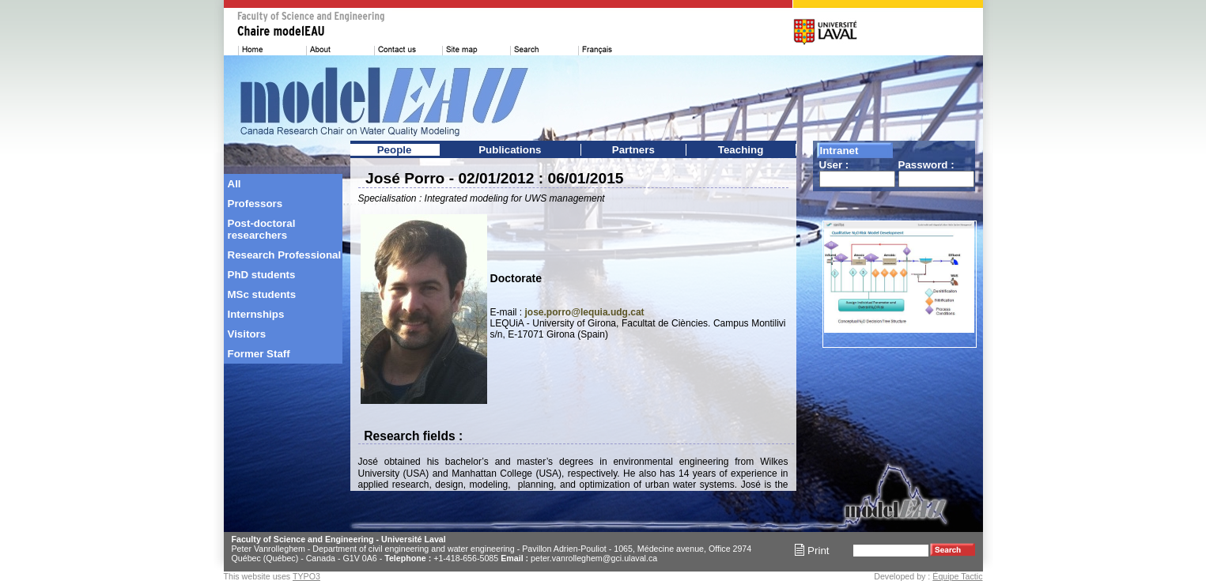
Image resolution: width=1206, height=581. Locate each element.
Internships (256, 314)
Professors (255, 203)
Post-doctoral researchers (262, 229)
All (234, 184)
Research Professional (285, 255)
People (394, 150)
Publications (509, 150)
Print (812, 550)
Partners (633, 150)
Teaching (741, 150)
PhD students (262, 275)
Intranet (839, 151)
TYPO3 (306, 576)
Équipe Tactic (957, 576)
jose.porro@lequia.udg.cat (585, 312)
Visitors (247, 334)
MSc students (262, 294)
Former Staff (259, 354)
